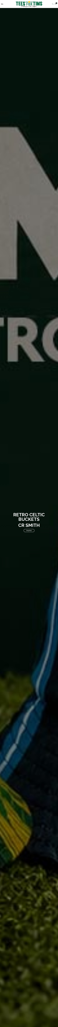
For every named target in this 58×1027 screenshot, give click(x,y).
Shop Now (29, 530)
